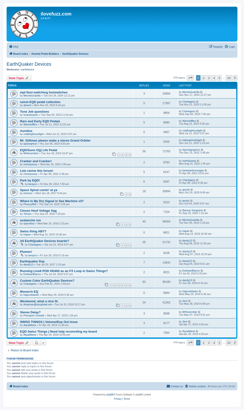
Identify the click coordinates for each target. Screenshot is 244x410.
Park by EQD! (30, 180)
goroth (186, 189)
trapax (27, 234)
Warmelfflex (30, 124)
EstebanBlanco (32, 274)
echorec (28, 193)
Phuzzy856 (30, 204)
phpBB (109, 394)
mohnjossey (30, 164)
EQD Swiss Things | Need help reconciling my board (58, 331)
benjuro (32, 184)
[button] (190, 78)
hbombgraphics (191, 149)
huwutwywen (31, 114)
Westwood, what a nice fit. (39, 301)
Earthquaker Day (32, 261)
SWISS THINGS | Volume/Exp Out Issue (49, 322)
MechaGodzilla (32, 95)
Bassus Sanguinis (192, 210)
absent (27, 105)
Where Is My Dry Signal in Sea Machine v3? (52, 201)
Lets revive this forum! (36, 170)
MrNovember (31, 153)
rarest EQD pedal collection (40, 102)
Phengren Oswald (34, 315)
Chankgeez (189, 101)
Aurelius (26, 131)
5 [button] (219, 78)
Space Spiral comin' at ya (38, 190)
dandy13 (187, 240)
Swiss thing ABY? (33, 231)
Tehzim (28, 213)
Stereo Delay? (30, 312)
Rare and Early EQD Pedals (40, 121)
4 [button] (214, 78)
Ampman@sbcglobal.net (38, 304)
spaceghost (30, 143)
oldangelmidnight (192, 140)
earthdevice (27, 69)
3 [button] (209, 78)
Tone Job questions (34, 111)
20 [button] (229, 78)
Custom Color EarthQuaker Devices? (47, 280)
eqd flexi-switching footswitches (44, 92)
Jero (184, 300)
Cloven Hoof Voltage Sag (38, 210)
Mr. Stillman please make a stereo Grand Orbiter (55, 140)
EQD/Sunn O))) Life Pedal (38, 150)
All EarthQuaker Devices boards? (44, 241)
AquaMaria (30, 325)
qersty (185, 200)
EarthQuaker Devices (29, 64)
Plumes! (26, 251)
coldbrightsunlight (34, 134)
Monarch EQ (29, 291)
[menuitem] (13, 47)
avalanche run (30, 220)
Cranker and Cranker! (36, 161)
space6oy (29, 223)
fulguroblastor (31, 294)
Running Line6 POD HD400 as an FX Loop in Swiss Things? (64, 271)
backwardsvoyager (193, 170)
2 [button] (203, 78)
